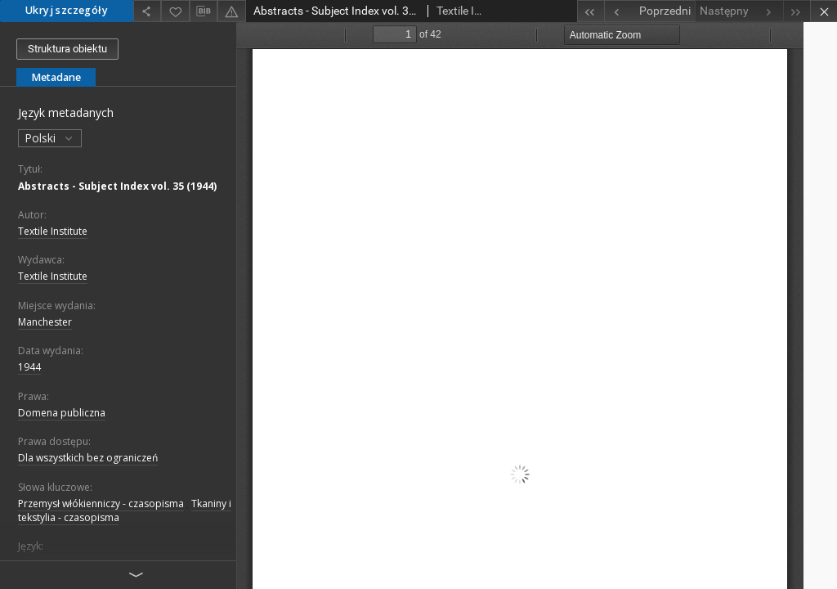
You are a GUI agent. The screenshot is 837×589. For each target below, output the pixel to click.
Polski (50, 138)
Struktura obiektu (67, 49)
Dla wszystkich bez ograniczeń (88, 458)
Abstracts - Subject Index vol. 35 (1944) (117, 186)
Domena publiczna (61, 413)
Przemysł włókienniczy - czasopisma (101, 503)
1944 (29, 367)
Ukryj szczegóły (66, 10)
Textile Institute (52, 231)
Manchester (45, 322)
